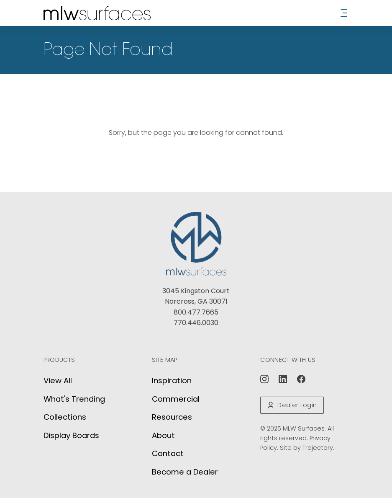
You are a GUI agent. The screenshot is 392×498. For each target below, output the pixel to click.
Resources (172, 417)
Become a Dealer (185, 472)
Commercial (176, 399)
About (163, 435)
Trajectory (317, 448)
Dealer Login (292, 405)
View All (58, 380)
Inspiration (172, 380)
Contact (168, 453)
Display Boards (71, 435)
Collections (65, 417)
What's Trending (74, 399)
